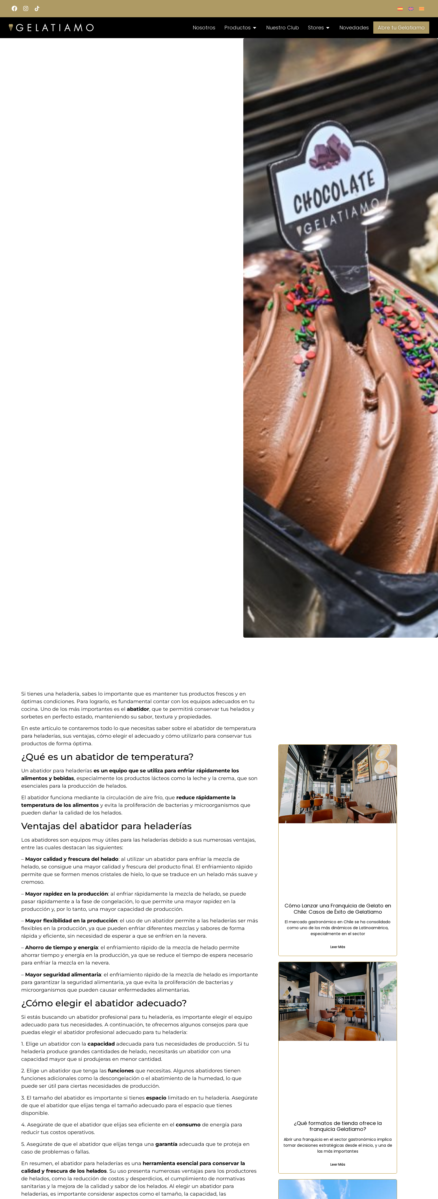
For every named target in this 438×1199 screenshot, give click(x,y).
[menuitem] (400, 9)
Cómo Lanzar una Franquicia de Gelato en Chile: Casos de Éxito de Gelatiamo (338, 908)
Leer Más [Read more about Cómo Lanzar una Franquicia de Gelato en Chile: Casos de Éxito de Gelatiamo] (337, 946)
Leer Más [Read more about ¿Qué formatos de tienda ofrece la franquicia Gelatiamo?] (337, 1164)
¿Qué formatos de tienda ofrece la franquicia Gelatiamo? (338, 1126)
